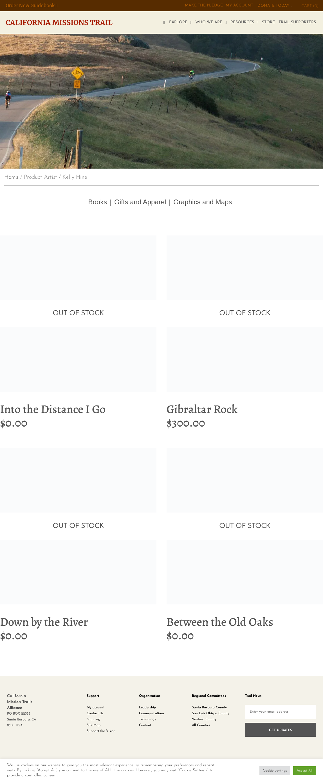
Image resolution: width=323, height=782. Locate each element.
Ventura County (204, 719)
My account (95, 707)
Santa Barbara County (209, 707)
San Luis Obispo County (210, 713)
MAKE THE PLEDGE (204, 6)
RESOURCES (244, 23)
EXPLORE (180, 23)
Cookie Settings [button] (275, 770)
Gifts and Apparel (140, 202)
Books (97, 202)
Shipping (93, 719)
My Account (239, 6)
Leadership (147, 707)
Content (145, 725)
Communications (151, 713)
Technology (147, 719)
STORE (268, 22)
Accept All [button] (305, 770)
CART (310, 6)
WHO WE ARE (210, 23)
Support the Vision (101, 731)
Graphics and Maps (202, 202)
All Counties (201, 725)
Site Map (93, 725)
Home (11, 177)
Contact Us (95, 713)
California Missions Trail (59, 22)
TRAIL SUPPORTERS (297, 22)
